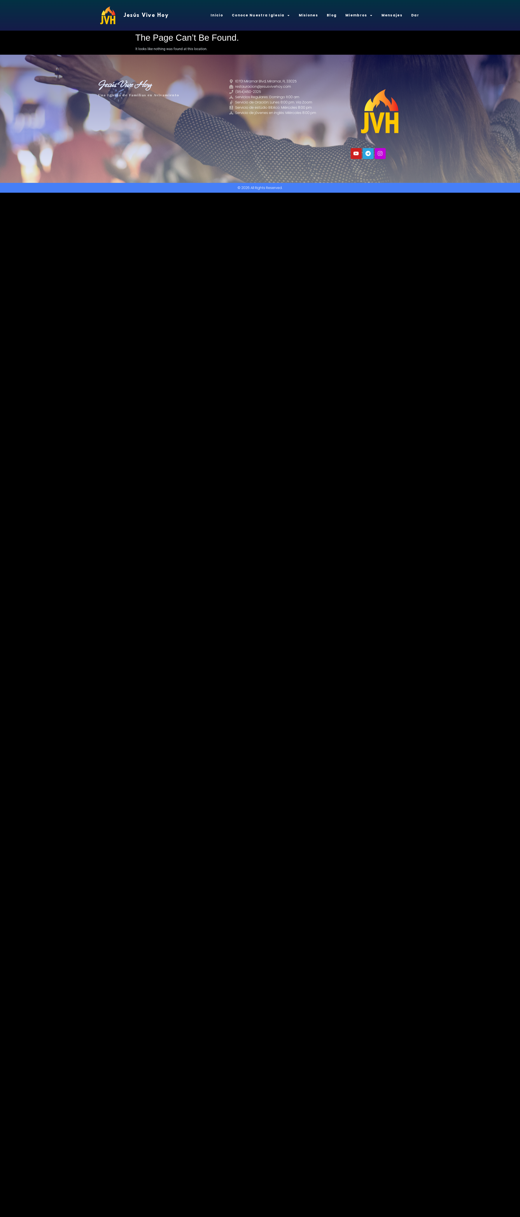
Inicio (217, 15)
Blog (332, 15)
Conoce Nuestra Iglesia (261, 15)
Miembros (359, 15)
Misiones (308, 15)
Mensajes (392, 15)
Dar (415, 15)
